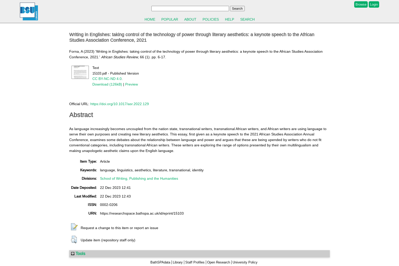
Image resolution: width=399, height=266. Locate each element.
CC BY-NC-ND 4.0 (107, 79)
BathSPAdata (160, 262)
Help (229, 19)
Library (178, 262)
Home (150, 19)
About (190, 19)
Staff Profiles (195, 262)
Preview (131, 84)
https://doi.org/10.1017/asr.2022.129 (119, 104)
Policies (211, 19)
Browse (360, 4)
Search (247, 19)
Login (374, 4)
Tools (78, 253)
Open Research (218, 262)
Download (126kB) (107, 84)
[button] (74, 227)
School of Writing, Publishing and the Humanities (139, 178)
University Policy (245, 262)
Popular (169, 19)
